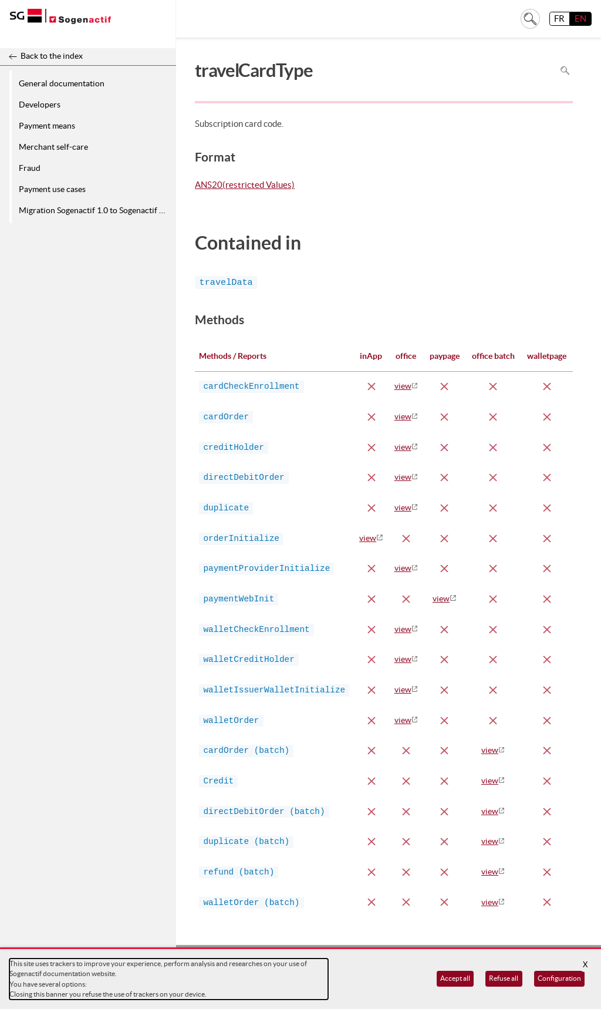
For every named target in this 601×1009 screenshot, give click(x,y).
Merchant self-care (53, 147)
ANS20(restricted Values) (245, 185)
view (402, 386)
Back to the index (52, 55)
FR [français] (559, 18)
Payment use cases (52, 189)
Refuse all (503, 978)
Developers (39, 104)
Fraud (29, 168)
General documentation (61, 83)
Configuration (559, 978)
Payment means (47, 125)
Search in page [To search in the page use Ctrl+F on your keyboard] (565, 70)
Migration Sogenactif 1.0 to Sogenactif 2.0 (94, 210)
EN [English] (580, 18)
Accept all (455, 978)
